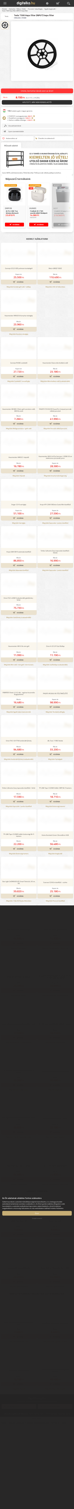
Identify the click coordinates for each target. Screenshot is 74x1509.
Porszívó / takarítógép (35, 9)
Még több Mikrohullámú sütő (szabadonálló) (55, 465)
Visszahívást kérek (14, 126)
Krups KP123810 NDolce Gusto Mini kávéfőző (55, 588)
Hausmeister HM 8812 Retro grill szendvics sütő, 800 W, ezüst (18, 493)
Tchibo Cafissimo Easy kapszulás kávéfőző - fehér (18, 871)
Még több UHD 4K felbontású (55, 370)
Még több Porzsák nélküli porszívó (55, 512)
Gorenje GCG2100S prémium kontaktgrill (18, 351)
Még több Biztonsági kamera (55, 890)
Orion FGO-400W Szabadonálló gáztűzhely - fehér (19, 682)
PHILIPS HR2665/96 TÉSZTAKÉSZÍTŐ (55, 777)
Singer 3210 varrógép (18, 588)
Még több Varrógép (18, 606)
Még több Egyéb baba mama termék (19, 795)
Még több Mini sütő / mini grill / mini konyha (18, 748)
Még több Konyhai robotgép (18, 417)
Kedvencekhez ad (9, 138)
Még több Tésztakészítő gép (55, 795)
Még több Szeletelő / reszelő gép (18, 465)
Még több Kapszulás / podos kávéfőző (55, 606)
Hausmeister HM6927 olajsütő (19, 540)
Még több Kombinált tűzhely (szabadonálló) (18, 843)
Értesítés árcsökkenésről (44, 138)
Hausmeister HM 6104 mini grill (18, 729)
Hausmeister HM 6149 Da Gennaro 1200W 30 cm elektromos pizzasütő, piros (55, 540)
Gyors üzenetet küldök (16, 131)
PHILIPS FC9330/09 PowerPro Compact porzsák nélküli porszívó (55, 493)
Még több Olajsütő (19, 559)
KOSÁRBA (16, 224)
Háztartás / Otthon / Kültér (17, 9)
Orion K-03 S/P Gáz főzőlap (55, 729)
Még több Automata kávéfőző (18, 654)
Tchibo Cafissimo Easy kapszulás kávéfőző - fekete (55, 635)
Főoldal (4, 9)
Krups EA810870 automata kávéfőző (19, 635)
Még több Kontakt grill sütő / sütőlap (19, 370)
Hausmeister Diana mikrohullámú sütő (55, 446)
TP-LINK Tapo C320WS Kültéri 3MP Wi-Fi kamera (55, 871)
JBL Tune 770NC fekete (55, 824)
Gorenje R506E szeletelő (18, 446)
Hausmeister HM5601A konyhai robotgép (19, 399)
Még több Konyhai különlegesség (55, 559)
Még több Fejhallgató (55, 843)
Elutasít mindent (37, 1218)
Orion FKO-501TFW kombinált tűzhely (19, 824)
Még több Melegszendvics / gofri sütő (18, 512)
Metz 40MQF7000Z (55, 351)
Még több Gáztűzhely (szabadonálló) (18, 701)
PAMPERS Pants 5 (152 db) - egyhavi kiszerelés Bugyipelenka (19, 777)
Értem (37, 1213)
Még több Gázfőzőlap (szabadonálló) (55, 748)
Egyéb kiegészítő (50, 9)
